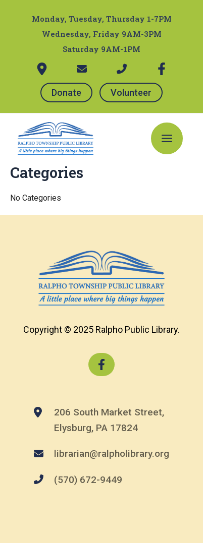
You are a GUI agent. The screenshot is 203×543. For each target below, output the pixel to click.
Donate (66, 92)
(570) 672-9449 (88, 480)
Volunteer (131, 92)
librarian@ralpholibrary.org (111, 453)
